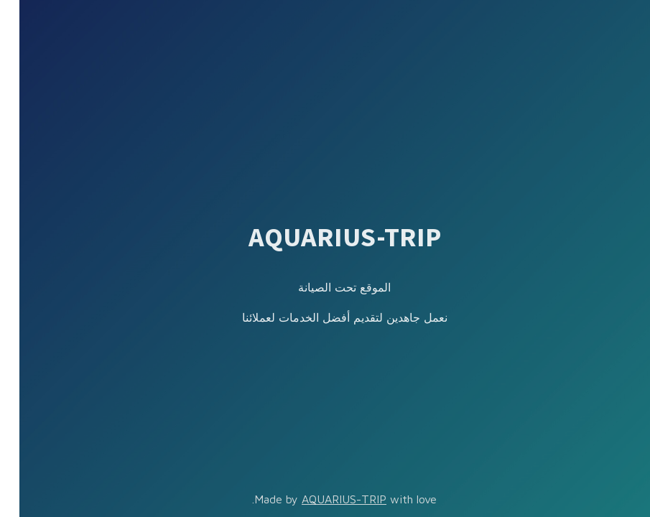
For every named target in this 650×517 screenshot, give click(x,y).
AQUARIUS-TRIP (324, 499)
